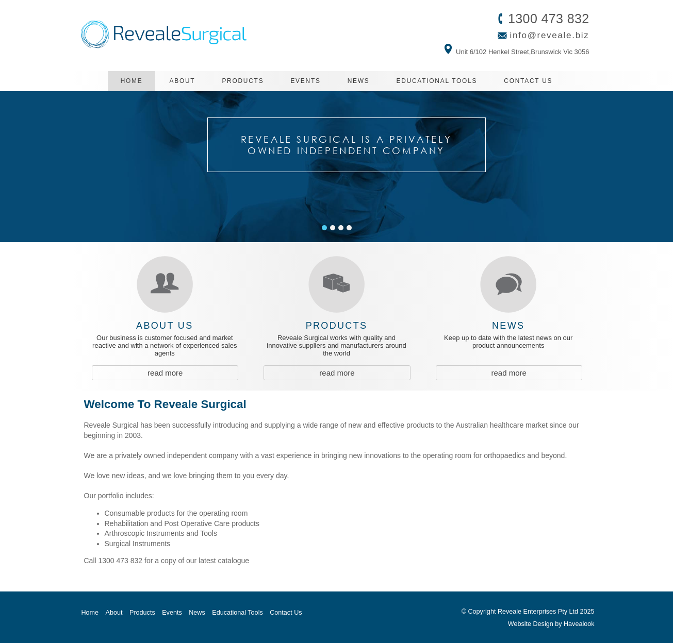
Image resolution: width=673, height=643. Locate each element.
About (114, 612)
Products (243, 80)
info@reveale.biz (543, 35)
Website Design (530, 624)
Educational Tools (437, 80)
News (197, 612)
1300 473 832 (542, 18)
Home (132, 80)
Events (172, 612)
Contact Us (528, 80)
